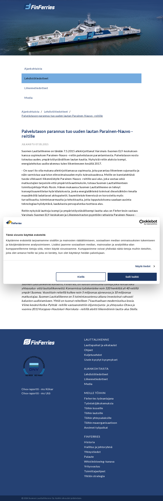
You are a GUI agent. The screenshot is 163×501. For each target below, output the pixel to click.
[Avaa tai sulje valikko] (136, 6)
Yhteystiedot (92, 451)
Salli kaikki (132, 276)
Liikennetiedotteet (36, 88)
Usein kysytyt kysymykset (100, 359)
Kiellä (81, 276)
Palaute (89, 456)
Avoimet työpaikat (96, 427)
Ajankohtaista (33, 68)
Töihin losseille (93, 408)
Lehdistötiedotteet (36, 78)
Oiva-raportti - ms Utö (36, 393)
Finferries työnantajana (99, 398)
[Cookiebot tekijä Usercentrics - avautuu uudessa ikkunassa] (142, 222)
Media (28, 97)
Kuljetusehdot (93, 354)
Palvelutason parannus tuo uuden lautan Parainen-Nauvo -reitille (62, 115)
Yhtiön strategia (94, 476)
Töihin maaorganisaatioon (100, 422)
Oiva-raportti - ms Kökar (37, 389)
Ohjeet (88, 349)
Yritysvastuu (92, 466)
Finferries (92, 436)
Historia (89, 442)
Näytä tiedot (142, 266)
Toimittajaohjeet (94, 471)
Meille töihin (95, 392)
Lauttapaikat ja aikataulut (100, 345)
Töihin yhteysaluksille (97, 417)
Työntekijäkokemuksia (98, 403)
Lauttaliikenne (96, 339)
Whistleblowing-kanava (99, 461)
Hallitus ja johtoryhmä (98, 447)
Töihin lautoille (93, 413)
